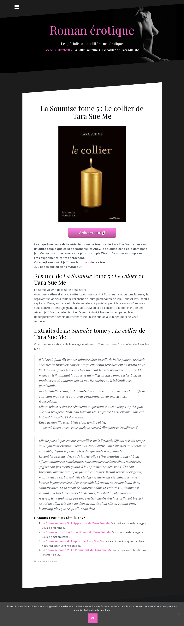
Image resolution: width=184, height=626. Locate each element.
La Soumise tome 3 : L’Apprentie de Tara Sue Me (76, 523)
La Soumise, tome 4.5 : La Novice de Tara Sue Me (76, 532)
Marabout (63, 50)
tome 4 (84, 262)
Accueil (49, 50)
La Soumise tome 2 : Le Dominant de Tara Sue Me (77, 550)
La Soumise (50, 561)
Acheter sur (89, 233)
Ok (93, 618)
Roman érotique (92, 29)
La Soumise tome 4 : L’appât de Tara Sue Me (73, 541)
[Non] (179, 614)
